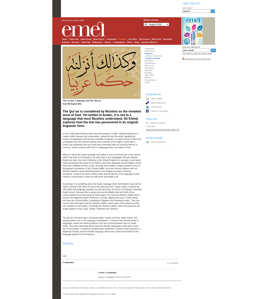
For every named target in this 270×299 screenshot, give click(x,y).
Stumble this (156, 107)
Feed (149, 288)
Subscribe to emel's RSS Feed (198, 59)
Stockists (84, 288)
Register (110, 277)
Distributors (75, 288)
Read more (68, 243)
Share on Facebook (159, 111)
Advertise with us (105, 288)
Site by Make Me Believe (161, 288)
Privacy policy (140, 288)
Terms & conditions (126, 288)
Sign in (101, 277)
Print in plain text (158, 142)
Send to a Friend (158, 123)
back (65, 256)
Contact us (93, 288)
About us (66, 288)
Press (115, 288)
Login (185, 3)
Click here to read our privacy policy (197, 53)
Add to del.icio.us (158, 103)
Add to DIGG (156, 99)
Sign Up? (195, 3)
